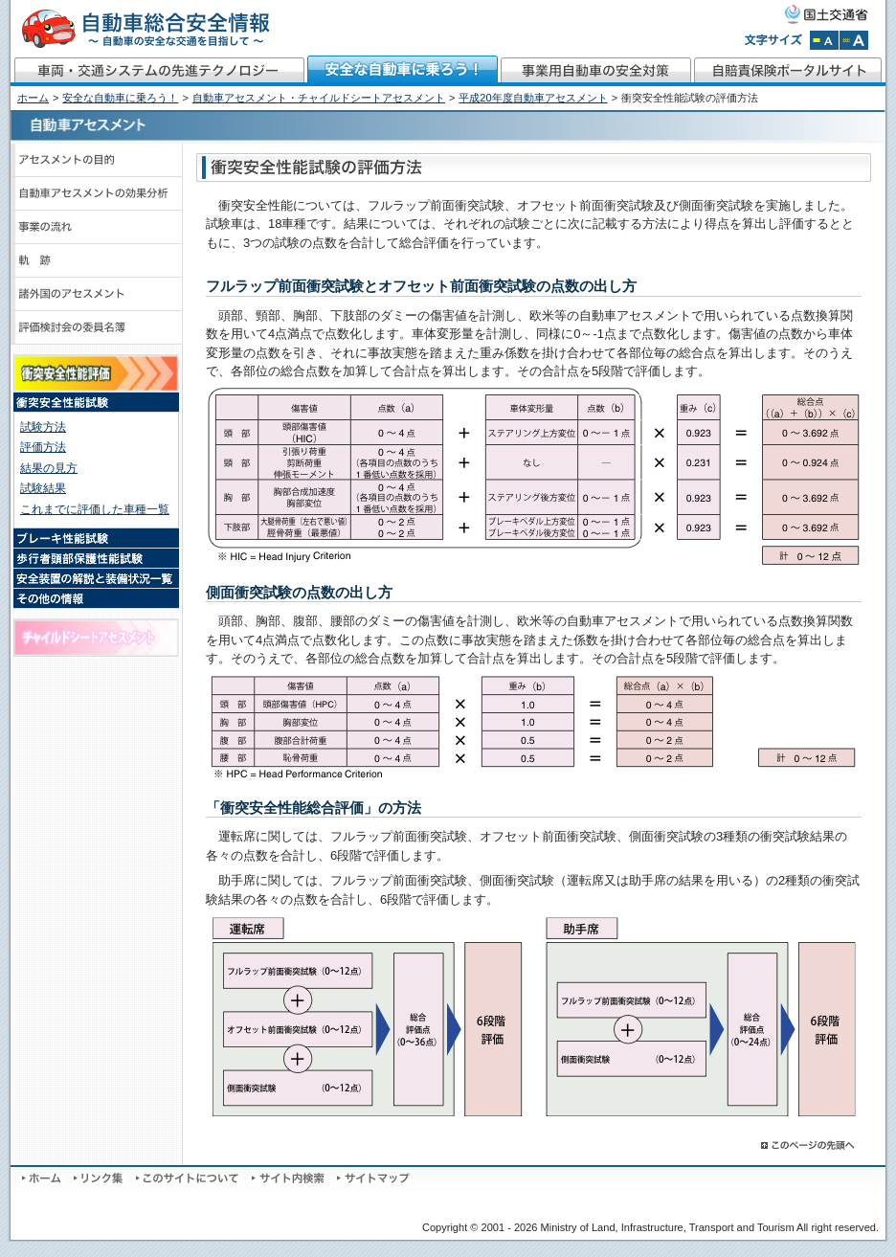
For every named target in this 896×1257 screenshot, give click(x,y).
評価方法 (43, 447)
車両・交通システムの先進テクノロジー (158, 71)
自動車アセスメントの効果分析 (97, 194)
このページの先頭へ (809, 1145)
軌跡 (97, 261)
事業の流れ (97, 227)
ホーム (33, 97)
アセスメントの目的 (97, 160)
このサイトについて (189, 1178)
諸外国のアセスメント (97, 294)
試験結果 (43, 488)
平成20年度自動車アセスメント (533, 97)
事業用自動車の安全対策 (596, 71)
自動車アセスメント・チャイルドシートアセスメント (318, 97)
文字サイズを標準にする (824, 40)
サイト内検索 (289, 1178)
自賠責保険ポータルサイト (789, 71)
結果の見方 (49, 468)
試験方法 (43, 427)
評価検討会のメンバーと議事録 (97, 328)
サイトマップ (373, 1178)
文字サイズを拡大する (854, 40)
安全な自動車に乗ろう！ (403, 71)
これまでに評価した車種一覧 (94, 509)
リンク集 (100, 1178)
